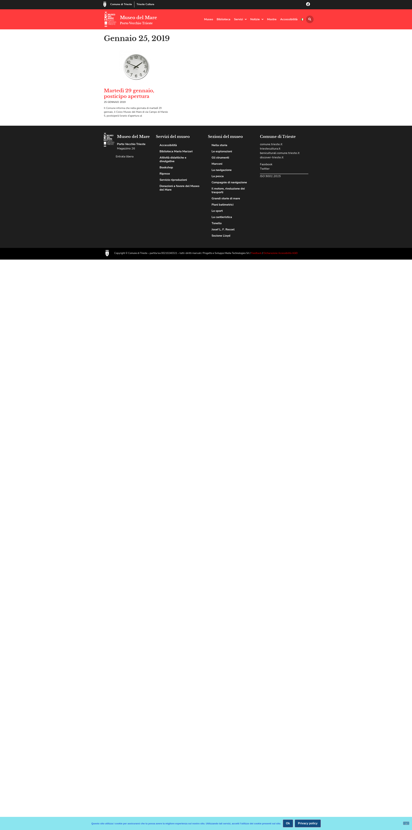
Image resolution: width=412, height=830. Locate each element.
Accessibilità (289, 19)
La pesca (218, 176)
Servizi (240, 19)
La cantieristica (222, 217)
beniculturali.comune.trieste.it (280, 153)
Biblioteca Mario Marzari (176, 151)
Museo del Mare (138, 17)
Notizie (256, 19)
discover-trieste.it (271, 157)
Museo (208, 19)
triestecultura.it (270, 149)
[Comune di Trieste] (105, 4)
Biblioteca (223, 19)
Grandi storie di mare (226, 198)
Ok (288, 823)
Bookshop (166, 167)
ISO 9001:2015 (270, 176)
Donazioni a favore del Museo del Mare (179, 188)
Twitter (265, 169)
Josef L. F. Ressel (223, 229)
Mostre (272, 19)
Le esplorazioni (222, 151)
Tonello (217, 223)
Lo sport (217, 211)
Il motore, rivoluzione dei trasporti (228, 190)
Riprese (165, 174)
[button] (310, 19)
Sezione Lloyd (221, 236)
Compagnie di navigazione (229, 182)
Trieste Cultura (145, 4)
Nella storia (219, 145)
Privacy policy (308, 823)
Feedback (256, 253)
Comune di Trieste (121, 4)
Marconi (217, 164)
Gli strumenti (220, 158)
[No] (406, 823)
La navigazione (222, 170)
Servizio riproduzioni (173, 180)
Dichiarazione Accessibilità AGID (280, 253)
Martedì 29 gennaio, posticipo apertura (129, 93)
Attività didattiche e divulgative (173, 159)
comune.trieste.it (271, 144)
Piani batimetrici (222, 205)
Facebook (266, 164)
